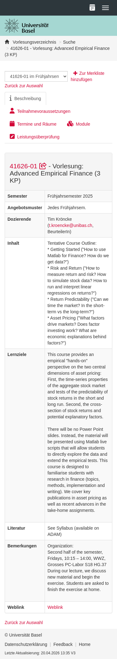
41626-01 (29, 166)
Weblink (55, 607)
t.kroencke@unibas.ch (70, 225)
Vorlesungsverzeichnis (34, 42)
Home (84, 644)
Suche (69, 42)
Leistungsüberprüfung (34, 136)
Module (78, 124)
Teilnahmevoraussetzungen (40, 111)
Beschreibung (25, 98)
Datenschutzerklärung (26, 644)
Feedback (62, 644)
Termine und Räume (33, 124)
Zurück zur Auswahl (24, 85)
